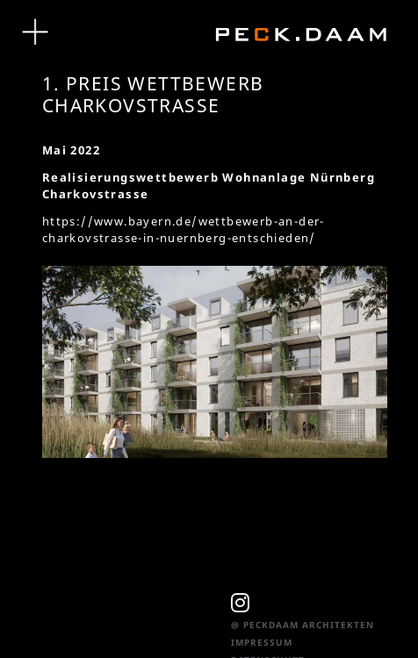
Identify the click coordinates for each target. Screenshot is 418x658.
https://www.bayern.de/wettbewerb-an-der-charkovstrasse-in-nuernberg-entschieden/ (183, 229)
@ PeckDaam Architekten (302, 625)
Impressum (261, 642)
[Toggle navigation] (35, 32)
